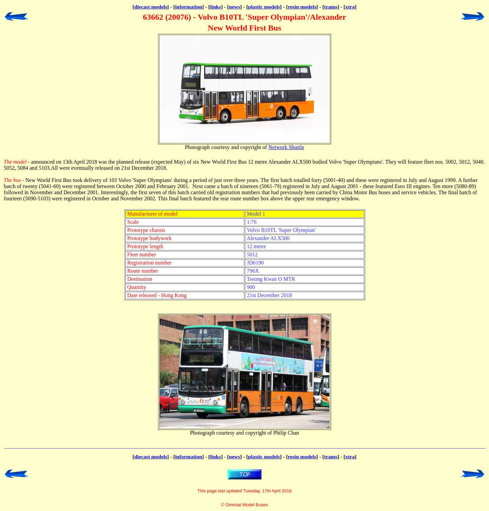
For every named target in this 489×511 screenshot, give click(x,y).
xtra (350, 7)
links (215, 7)
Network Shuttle (286, 147)
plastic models (264, 7)
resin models (302, 7)
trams (330, 7)
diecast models (150, 7)
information (188, 7)
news (234, 7)
